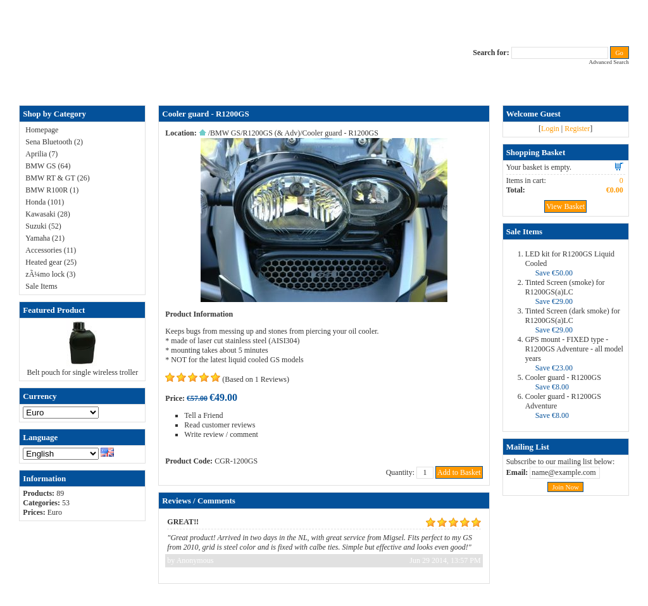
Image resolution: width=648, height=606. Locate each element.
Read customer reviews (219, 424)
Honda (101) (44, 202)
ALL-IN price (237, 84)
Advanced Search (608, 62)
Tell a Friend (203, 415)
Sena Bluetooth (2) (54, 141)
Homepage (41, 129)
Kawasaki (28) (47, 214)
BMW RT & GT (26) (57, 178)
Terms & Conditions (420, 84)
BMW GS (225, 133)
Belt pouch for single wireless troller (83, 372)
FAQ (204, 84)
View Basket (565, 206)
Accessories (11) (50, 250)
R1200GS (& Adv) (272, 133)
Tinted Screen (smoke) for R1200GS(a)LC (565, 287)
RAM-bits (368, 84)
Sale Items (41, 286)
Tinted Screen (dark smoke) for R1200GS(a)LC (572, 315)
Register (577, 128)
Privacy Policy (325, 84)
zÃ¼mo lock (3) (50, 274)
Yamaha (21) (45, 238)
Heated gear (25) (51, 262)
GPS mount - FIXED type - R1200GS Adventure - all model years (574, 349)
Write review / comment (221, 434)
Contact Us (281, 84)
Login (550, 128)
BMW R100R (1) (51, 190)
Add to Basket (459, 472)
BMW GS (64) (47, 165)
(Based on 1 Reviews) (255, 379)
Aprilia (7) (41, 153)
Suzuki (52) (43, 226)
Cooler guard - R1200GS (563, 377)
